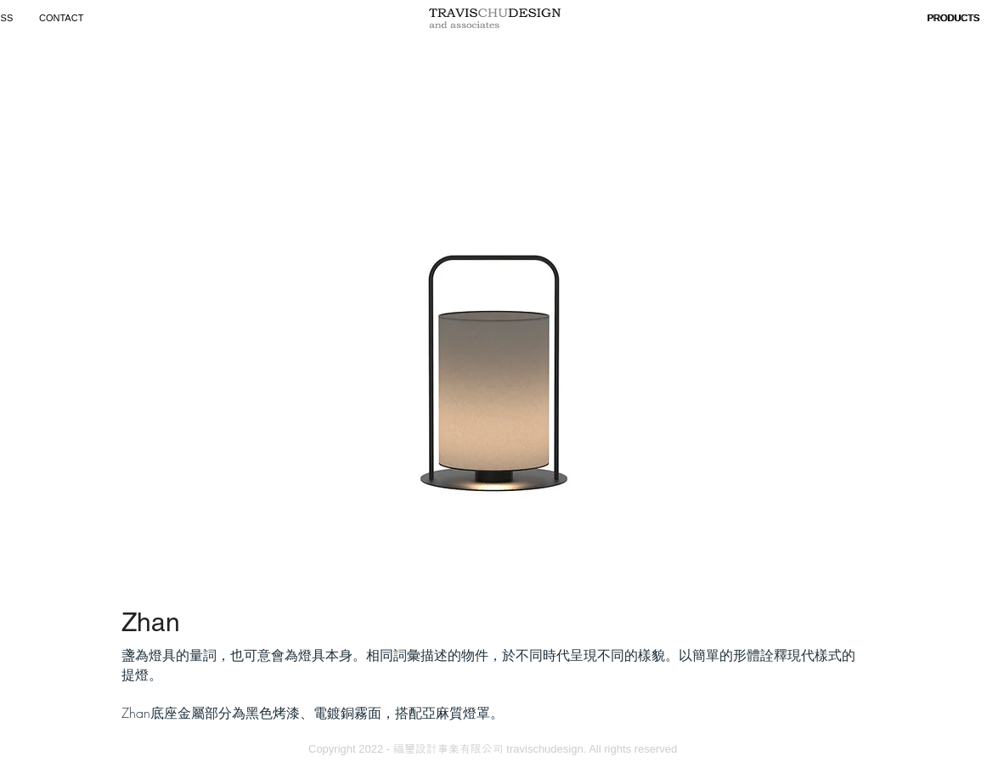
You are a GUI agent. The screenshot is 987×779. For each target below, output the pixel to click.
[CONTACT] (63, 18)
